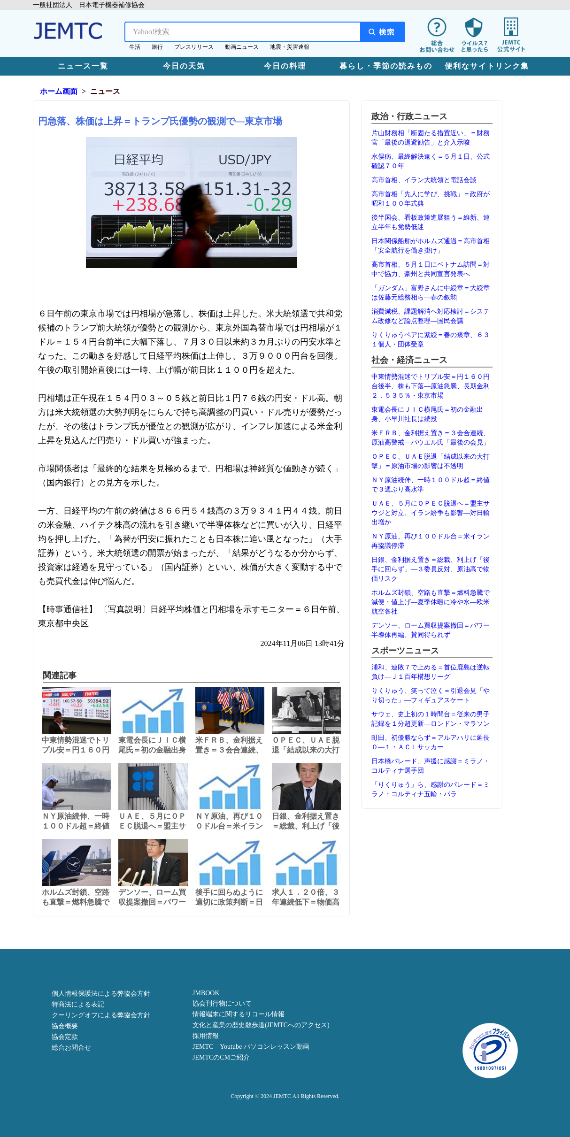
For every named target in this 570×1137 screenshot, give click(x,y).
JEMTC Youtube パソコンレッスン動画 (251, 1046)
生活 (134, 47)
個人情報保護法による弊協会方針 (101, 993)
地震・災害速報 (289, 47)
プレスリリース (194, 47)
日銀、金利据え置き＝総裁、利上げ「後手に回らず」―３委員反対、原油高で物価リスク (430, 569)
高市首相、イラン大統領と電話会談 (424, 180)
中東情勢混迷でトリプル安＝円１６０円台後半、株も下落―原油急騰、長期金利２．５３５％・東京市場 (430, 386)
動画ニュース (242, 47)
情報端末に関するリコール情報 (239, 1014)
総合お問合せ (71, 1047)
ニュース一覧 (83, 66)
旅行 (157, 47)
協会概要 (65, 1025)
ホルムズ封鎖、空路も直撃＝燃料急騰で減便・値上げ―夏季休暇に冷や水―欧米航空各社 (430, 602)
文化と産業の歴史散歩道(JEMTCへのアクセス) (261, 1025)
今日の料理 (285, 66)
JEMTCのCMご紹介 (221, 1057)
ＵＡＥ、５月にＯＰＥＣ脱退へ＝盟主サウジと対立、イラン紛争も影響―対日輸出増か (430, 513)
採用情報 (206, 1035)
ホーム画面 (58, 91)
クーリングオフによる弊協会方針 (101, 1015)
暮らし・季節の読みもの (385, 66)
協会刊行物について (222, 1003)
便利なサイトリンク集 (487, 66)
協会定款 (65, 1036)
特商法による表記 (78, 1004)
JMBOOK (206, 993)
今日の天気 (184, 66)
